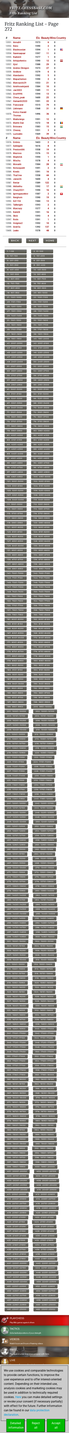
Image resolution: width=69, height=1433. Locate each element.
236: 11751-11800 (43, 789)
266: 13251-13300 (44, 858)
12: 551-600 (40, 274)
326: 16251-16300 (44, 996)
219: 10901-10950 (16, 753)
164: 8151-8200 (42, 624)
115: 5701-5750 (15, 513)
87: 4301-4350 (15, 449)
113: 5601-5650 (15, 509)
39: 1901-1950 (14, 339)
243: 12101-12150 (16, 808)
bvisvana (17, 126)
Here (18, 1397)
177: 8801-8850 (15, 656)
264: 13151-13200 (43, 854)
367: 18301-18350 (16, 1093)
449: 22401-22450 (17, 1282)
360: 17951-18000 (44, 1075)
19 (47, 149)
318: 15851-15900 (44, 978)
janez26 (17, 179)
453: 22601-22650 (16, 1291)
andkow (17, 71)
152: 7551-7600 (42, 596)
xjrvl (15, 64)
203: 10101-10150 (16, 716)
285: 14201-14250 (16, 904)
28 (47, 164)
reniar (16, 182)
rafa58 (16, 212)
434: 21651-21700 (44, 1245)
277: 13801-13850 (16, 886)
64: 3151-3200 (41, 394)
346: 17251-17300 (44, 1042)
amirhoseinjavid (21, 86)
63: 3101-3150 (14, 394)
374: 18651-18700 (45, 1107)
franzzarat (18, 105)
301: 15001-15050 (16, 941)
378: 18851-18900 (45, 1116)
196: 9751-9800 (42, 697)
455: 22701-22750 (16, 1295)
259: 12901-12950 (16, 845)
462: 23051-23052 (45, 1309)
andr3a (16, 227)
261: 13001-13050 (16, 849)
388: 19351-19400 (44, 1139)
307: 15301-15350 (16, 955)
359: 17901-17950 (16, 1075)
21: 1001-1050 (14, 297)
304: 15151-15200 (44, 946)
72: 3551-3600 (41, 412)
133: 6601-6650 (15, 555)
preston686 (19, 149)
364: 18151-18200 (44, 1084)
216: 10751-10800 (44, 743)
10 (47, 86)
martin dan (18, 123)
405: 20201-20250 (17, 1180)
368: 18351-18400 (45, 1093)
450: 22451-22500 (46, 1282)
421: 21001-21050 (16, 1217)
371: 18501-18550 (16, 1102)
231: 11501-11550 (15, 780)
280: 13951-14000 (44, 891)
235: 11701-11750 (16, 789)
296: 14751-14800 (45, 927)
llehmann (18, 108)
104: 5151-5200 (42, 486)
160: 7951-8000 (42, 615)
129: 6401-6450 (15, 546)
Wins (53, 38)
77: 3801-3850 (15, 426)
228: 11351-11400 (43, 771)
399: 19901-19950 (16, 1167)
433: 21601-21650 (16, 1245)
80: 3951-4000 (42, 431)
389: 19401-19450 (16, 1144)
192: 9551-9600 (42, 688)
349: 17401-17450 (16, 1052)
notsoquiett (19, 168)
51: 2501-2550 (14, 366)
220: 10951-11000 (44, 753)
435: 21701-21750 (16, 1249)
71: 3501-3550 (14, 412)
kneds (16, 171)
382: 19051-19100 (44, 1125)
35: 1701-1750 (14, 329)
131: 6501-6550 (15, 550)
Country (61, 38)
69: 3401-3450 (15, 408)
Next (32, 240)
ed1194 (17, 201)
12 (47, 60)
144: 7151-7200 (42, 578)
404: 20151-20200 (46, 1176)
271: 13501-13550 (16, 872)
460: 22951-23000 (46, 1305)
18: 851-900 (40, 288)
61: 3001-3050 (14, 389)
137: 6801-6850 (15, 564)
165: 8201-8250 (15, 628)
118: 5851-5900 (42, 518)
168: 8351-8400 (42, 633)
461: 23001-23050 (16, 1309)
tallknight (18, 205)
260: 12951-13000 (44, 845)
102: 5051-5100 (42, 481)
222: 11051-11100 (43, 757)
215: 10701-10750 (16, 743)
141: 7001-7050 (15, 573)
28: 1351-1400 (41, 311)
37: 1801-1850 (14, 334)
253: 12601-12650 (16, 831)
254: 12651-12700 (44, 831)
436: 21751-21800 (44, 1249)
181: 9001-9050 (15, 665)
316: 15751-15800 (44, 973)
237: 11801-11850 (16, 794)
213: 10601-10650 (16, 739)
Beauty (45, 38)
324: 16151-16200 (43, 992)
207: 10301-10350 (16, 725)
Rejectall (36, 1425)
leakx (16, 230)
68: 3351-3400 (41, 403)
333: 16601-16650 (16, 1015)
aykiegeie (17, 146)
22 (47, 101)
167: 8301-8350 (15, 633)
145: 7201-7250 (15, 582)
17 (47, 186)
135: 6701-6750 (15, 559)
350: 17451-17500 (44, 1052)
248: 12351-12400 (44, 817)
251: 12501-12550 (16, 826)
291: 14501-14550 (16, 918)
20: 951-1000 (41, 293)
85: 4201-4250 (15, 444)
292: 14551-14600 (44, 918)
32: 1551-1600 (41, 320)
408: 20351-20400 (47, 1185)
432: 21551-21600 (44, 1240)
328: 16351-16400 (44, 1001)
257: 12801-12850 (16, 840)
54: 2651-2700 (41, 371)
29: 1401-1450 (14, 316)
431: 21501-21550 (16, 1240)
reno (15, 46)
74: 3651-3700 (41, 417)
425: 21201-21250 (16, 1226)
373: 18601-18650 (16, 1107)
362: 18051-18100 (45, 1079)
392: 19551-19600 (44, 1148)
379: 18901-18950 (16, 1121)
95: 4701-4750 (15, 467)
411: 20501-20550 (16, 1194)
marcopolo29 (19, 83)
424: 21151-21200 (44, 1222)
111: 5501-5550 (15, 504)
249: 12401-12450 (16, 822)
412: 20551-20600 (45, 1194)
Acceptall (56, 1425)
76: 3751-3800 (41, 421)
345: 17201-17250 (16, 1042)
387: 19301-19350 (16, 1139)
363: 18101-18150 (16, 1084)
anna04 (17, 42)
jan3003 (17, 90)
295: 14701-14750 (16, 927)
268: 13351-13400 (44, 863)
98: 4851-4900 (42, 472)
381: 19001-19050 (16, 1125)
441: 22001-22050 (17, 1263)
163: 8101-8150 (15, 624)
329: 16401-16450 (16, 1006)
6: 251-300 (39, 260)
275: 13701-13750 (16, 881)
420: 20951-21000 (46, 1213)
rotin (15, 219)
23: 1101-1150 (14, 302)
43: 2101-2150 (14, 348)
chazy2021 (18, 190)
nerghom (17, 197)
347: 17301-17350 (16, 1047)
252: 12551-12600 (44, 826)
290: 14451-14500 (45, 914)
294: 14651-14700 (45, 923)
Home (50, 240)
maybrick (17, 157)
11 (47, 53)
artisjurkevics (19, 60)
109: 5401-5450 (15, 500)
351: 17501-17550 (16, 1056)
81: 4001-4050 (15, 435)
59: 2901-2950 (14, 385)
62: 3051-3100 (41, 389)
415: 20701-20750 (16, 1203)
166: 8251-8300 (42, 628)
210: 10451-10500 (45, 730)
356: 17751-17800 (44, 1065)
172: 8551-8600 (42, 642)
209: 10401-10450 (16, 730)
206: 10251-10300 (45, 720)
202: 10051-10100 (45, 711)
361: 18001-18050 (16, 1079)
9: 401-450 (13, 270)
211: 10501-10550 (16, 734)
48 (47, 230)
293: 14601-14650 (16, 923)
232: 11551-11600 (43, 780)
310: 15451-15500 (45, 960)
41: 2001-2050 (15, 343)
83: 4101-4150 (14, 440)
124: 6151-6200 (42, 532)
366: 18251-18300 (45, 1088)
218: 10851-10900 (45, 748)
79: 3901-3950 (14, 431)
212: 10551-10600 (44, 734)
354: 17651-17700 (44, 1061)
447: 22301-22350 (17, 1277)
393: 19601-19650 (16, 1153)
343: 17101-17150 (16, 1038)
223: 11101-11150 (15, 762)
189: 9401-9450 (15, 684)
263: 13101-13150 (16, 854)
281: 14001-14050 (16, 895)
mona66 (17, 164)
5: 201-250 (13, 260)
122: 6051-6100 (42, 527)
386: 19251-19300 (44, 1134)
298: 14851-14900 (45, 932)
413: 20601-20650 (16, 1199)
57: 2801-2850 (15, 380)
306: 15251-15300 (44, 950)
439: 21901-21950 (16, 1259)
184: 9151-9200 (42, 670)
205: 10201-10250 (16, 720)
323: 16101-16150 (16, 992)
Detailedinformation (16, 1425)
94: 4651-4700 (41, 463)
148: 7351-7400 (42, 587)
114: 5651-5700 (42, 509)
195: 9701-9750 (15, 697)
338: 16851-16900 (45, 1024)
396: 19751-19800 (44, 1157)
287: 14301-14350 (16, 909)
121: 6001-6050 (15, 527)
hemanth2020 (20, 101)
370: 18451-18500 (45, 1098)
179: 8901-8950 (15, 661)
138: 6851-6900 (42, 564)
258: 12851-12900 (45, 840)
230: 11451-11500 (44, 776)
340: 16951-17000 (44, 1029)
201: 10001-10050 (16, 711)
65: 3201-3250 (14, 398)
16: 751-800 (40, 283)
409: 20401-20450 (17, 1190)
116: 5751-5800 (42, 513)
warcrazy (17, 208)
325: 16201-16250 (16, 996)
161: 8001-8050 (15, 619)
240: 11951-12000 (43, 799)
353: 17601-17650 (16, 1061)
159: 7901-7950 (15, 615)
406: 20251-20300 (46, 1180)
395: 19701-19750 (16, 1157)
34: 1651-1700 (41, 325)
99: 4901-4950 (15, 477)
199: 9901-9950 (15, 707)
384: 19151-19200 (44, 1130)
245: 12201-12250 (16, 812)
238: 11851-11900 (44, 794)
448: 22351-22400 (46, 1277)
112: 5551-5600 (41, 504)
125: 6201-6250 (15, 536)
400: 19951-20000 (45, 1167)
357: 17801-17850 (16, 1070)
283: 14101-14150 (16, 900)
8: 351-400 (39, 265)
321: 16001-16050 (16, 987)
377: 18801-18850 (16, 1116)
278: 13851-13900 (45, 886)
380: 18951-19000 (45, 1121)
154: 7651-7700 (42, 601)
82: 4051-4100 (41, 435)
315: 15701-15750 (16, 973)
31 (47, 108)
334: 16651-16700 (44, 1015)
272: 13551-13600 (44, 872)
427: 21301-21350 (16, 1231)
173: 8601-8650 (15, 647)
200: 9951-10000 (43, 707)
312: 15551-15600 (43, 964)
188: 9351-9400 (42, 679)
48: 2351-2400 (41, 357)
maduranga (18, 119)
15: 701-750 (13, 283)
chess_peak (19, 97)
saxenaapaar (19, 53)
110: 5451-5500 (42, 500)
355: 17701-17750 (16, 1065)
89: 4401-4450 (15, 454)
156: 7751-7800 (42, 605)
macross (17, 153)
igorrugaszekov (20, 193)
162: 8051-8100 (42, 619)
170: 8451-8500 (42, 638)
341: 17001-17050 (16, 1033)
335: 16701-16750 (16, 1019)
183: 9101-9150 (15, 670)
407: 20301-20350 (17, 1185)
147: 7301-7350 (15, 587)
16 (47, 171)
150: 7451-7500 (42, 592)
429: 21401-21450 (16, 1236)
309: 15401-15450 (16, 960)
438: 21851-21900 (45, 1254)
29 (47, 64)
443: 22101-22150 (16, 1268)
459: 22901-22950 (16, 1305)
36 (47, 114)
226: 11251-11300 (43, 766)
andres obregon (21, 68)
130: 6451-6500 (42, 546)
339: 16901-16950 (16, 1029)
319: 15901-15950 (16, 983)
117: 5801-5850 (15, 518)
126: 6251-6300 (42, 536)
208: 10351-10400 (45, 725)
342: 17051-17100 (44, 1033)
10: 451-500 (40, 270)
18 (47, 123)
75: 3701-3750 (14, 421)
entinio (16, 142)
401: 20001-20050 (17, 1171)
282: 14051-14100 (45, 895)
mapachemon (19, 79)
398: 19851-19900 (45, 1162)
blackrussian (19, 49)
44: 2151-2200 (41, 348)
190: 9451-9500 (42, 684)
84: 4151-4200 (41, 440)
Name (16, 38)
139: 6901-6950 (15, 569)
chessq (16, 130)
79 (47, 105)
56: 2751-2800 (41, 375)
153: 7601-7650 (15, 601)
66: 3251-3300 (41, 398)
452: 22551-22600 (45, 1286)
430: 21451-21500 (45, 1236)
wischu (16, 160)
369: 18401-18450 (16, 1098)
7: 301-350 (13, 265)
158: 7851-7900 (42, 610)
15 (47, 126)
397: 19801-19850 (16, 1162)
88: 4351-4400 (42, 449)
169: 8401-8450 (15, 638)
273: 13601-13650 (16, 877)
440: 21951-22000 (45, 1259)
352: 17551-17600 (44, 1056)
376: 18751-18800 (45, 1111)
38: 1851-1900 (41, 334)
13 (47, 94)
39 (47, 134)
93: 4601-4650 (15, 463)
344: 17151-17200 (44, 1038)
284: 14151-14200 (44, 900)
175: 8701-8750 (15, 651)
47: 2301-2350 (15, 357)
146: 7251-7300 (42, 582)
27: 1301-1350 (14, 311)
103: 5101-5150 (15, 486)
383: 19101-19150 (16, 1130)
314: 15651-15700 (44, 969)
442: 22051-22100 (46, 1263)
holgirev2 (18, 223)
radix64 (17, 57)
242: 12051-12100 (44, 803)
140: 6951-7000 (42, 569)
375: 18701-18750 (16, 1111)
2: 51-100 (38, 251)
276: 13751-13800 (44, 881)
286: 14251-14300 (45, 904)
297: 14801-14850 (16, 932)
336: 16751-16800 (44, 1019)
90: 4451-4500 (42, 454)
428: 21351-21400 (44, 1231)
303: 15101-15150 (16, 946)
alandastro (18, 75)
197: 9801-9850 (15, 702)
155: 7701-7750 (15, 605)
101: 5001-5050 (15, 481)
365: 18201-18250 (16, 1088)
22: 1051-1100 (41, 297)
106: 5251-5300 (42, 490)
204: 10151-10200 (44, 716)
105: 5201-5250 (15, 490)
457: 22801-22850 (17, 1300)
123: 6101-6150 (15, 532)
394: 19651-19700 (44, 1153)
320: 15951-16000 (44, 983)
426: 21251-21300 (44, 1226)
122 (47, 182)
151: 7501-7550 (15, 596)
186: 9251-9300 (42, 674)
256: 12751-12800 (44, 835)
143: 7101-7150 (15, 578)
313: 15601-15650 (16, 969)
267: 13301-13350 (16, 863)
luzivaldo (17, 134)
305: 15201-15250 (16, 950)
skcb (15, 216)
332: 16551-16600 (44, 1010)
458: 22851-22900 (46, 1300)
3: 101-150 (12, 256)
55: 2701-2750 (14, 375)
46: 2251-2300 (41, 352)
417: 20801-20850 (17, 1208)
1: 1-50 (10, 251)
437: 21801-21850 (16, 1254)
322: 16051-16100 (44, 987)
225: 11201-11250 (16, 766)
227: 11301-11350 (16, 771)
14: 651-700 (40, 279)
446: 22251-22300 (46, 1272)
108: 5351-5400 (42, 495)
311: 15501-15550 (16, 964)
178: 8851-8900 (42, 656)
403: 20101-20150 (16, 1176)
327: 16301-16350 (16, 1001)
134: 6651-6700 (42, 555)
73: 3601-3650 (14, 417)
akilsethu (17, 186)
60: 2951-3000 (41, 385)
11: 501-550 (13, 274)
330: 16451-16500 (45, 1006)
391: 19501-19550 (16, 1148)
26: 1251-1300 (41, 306)
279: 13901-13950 (16, 891)
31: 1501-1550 (14, 320)
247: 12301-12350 (16, 817)
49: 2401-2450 (15, 362)
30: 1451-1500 (41, 316)
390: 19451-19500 (45, 1144)
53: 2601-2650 (14, 371)
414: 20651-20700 (46, 1199)
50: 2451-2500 (41, 362)
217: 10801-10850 (16, 748)
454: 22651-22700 (46, 1291)
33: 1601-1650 (14, 325)
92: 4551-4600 (41, 458)
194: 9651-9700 (42, 693)
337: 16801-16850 (16, 1024)
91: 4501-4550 (14, 458)
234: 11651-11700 (43, 785)
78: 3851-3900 (41, 426)
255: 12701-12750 (16, 835)
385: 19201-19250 (16, 1134)
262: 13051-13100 (44, 849)
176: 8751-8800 (42, 651)
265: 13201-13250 (16, 858)
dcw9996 (17, 94)
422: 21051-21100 (44, 1217)
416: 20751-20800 (46, 1203)
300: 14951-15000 (45, 937)
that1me (17, 175)
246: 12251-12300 (44, 812)
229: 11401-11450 (16, 776)
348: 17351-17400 (44, 1047)
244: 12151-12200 (44, 808)
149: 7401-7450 (15, 592)
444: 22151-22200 (45, 1268)
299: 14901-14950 (16, 937)
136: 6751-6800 (42, 559)
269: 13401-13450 (16, 868)
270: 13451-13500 (45, 868)
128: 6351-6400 (42, 541)
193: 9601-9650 (15, 693)
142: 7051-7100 (42, 573)
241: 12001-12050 (16, 803)
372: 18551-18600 (44, 1102)
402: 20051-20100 (46, 1171)
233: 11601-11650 (16, 785)
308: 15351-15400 (44, 955)
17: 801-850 (13, 288)
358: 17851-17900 (45, 1070)
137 (47, 227)
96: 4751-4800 (41, 467)
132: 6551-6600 (42, 550)
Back (15, 240)
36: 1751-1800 (41, 329)
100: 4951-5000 (42, 477)
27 (47, 68)
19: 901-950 (13, 293)
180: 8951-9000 (42, 661)
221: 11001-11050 (16, 757)
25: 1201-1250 (14, 306)
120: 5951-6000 (42, 523)
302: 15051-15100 (44, 941)
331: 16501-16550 (16, 1010)
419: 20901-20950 (16, 1213)
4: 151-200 (39, 256)
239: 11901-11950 (16, 799)
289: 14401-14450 (16, 914)
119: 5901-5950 (15, 523)
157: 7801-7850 (15, 610)
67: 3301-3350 (14, 403)
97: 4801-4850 (15, 472)
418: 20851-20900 (46, 1208)
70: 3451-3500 (41, 408)
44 (47, 175)
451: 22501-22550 (16, 1286)
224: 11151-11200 (42, 762)
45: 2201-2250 (15, 352)
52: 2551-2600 (41, 366)
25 (47, 97)
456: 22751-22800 (46, 1295)
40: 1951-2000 (41, 339)
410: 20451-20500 (47, 1190)
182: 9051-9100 (42, 665)
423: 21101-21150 (16, 1222)
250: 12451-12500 (45, 822)
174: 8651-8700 (42, 647)
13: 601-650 (13, 279)
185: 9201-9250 (15, 674)
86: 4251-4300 (41, 444)
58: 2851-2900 (41, 380)
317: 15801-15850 (16, 978)
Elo (38, 38)
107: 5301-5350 (15, 495)
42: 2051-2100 (41, 343)
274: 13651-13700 (44, 877)
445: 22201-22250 (17, 1272)
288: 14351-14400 (45, 909)
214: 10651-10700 (44, 739)
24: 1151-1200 (41, 302)
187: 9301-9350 (15, 679)
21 (47, 83)
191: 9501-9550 (15, 688)
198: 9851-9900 (42, 702)
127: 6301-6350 (15, 541)
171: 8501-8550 (15, 642)
